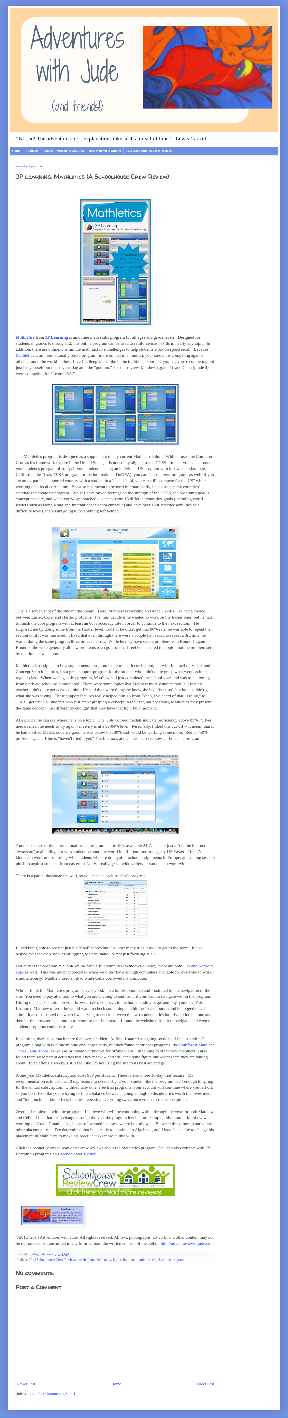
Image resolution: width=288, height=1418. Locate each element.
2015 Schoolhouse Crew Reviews (149, 150)
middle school (150, 1260)
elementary (103, 1260)
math (134, 1260)
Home (16, 150)
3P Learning (56, 337)
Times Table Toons (32, 1050)
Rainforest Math (193, 1044)
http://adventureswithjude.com (187, 1243)
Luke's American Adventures (63, 150)
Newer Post (26, 1384)
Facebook (66, 1153)
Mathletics (25, 355)
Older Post (205, 1384)
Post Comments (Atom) (56, 1393)
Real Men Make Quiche (105, 150)
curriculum (86, 1260)
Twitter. (89, 1153)
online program (173, 1260)
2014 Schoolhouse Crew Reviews (52, 1260)
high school (121, 1260)
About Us (32, 150)
